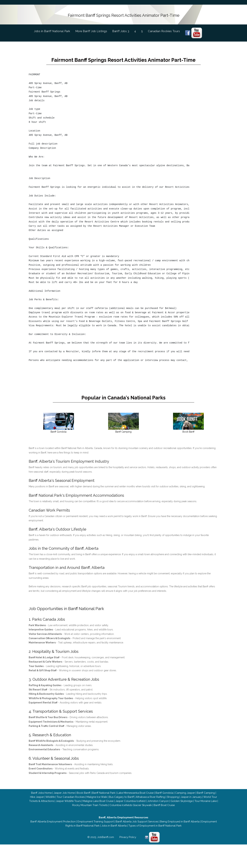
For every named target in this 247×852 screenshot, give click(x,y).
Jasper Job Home (64, 800)
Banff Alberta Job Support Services (137, 829)
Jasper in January (191, 804)
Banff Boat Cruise (164, 812)
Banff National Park (103, 800)
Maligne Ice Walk (97, 804)
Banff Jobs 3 (120, 29)
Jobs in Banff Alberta (114, 833)
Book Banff (83, 800)
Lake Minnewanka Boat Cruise (135, 800)
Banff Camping (206, 800)
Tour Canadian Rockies (71, 804)
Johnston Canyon (158, 808)
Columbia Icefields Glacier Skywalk (130, 812)
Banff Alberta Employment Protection (53, 829)
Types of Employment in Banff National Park (155, 833)
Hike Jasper (37, 804)
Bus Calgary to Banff (121, 804)
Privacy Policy (127, 844)
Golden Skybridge (182, 808)
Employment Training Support (96, 829)
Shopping (173, 804)
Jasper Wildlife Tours (68, 808)
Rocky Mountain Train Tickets (90, 812)
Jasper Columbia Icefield (130, 808)
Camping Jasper (185, 800)
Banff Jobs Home (41, 800)
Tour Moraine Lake (206, 808)
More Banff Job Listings (91, 29)
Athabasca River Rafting (150, 804)
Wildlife (50, 804)
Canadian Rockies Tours (164, 29)
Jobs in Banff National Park (54, 29)
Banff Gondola (164, 800)
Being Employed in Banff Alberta (180, 829)
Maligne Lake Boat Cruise (98, 808)
